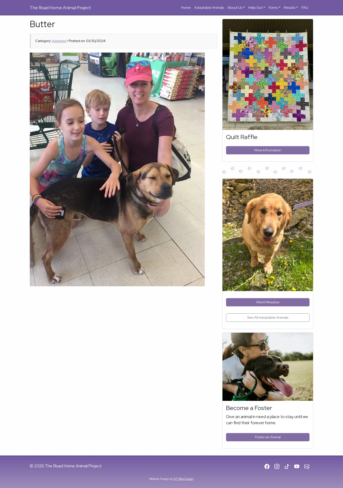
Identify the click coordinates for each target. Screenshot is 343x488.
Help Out (255, 7)
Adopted (59, 41)
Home (186, 7)
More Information (267, 150)
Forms (273, 7)
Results (289, 7)
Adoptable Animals (209, 7)
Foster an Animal (268, 437)
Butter (42, 24)
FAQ (304, 7)
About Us (235, 7)
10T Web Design (183, 479)
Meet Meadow (267, 302)
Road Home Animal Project (60, 8)
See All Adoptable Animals (267, 317)
